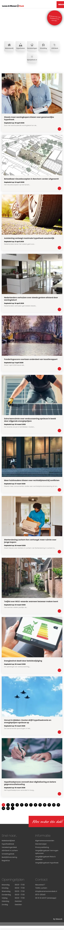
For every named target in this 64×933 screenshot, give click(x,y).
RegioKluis (6, 860)
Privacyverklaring (42, 847)
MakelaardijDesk (8, 841)
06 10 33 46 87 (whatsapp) (45, 898)
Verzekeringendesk (9, 847)
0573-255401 (40, 895)
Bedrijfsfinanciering (9, 857)
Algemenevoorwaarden (44, 841)
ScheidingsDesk (8, 854)
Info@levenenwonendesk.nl (46, 891)
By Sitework (57, 919)
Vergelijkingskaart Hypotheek (47, 863)
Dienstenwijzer (41, 844)
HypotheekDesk (8, 844)
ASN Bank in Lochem (10, 851)
